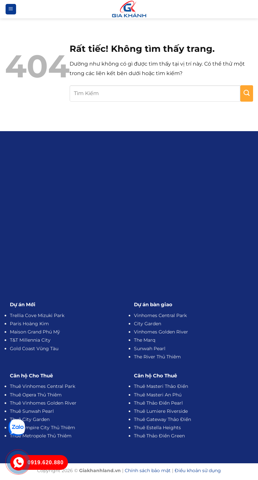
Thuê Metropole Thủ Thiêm (41, 436)
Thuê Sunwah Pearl (32, 411)
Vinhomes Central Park (160, 315)
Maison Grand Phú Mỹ (35, 332)
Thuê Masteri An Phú (158, 395)
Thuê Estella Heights (157, 427)
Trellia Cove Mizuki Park (37, 315)
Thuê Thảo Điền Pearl (158, 403)
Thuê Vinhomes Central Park (42, 386)
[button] (11, 9)
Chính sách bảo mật (148, 470)
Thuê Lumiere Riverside (161, 411)
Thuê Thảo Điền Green (159, 436)
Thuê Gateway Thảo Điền (162, 419)
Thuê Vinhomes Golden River (43, 403)
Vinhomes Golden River (161, 332)
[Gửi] (246, 93)
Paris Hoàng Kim (29, 324)
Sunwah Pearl (149, 348)
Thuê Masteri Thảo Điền (161, 386)
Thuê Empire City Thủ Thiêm (42, 427)
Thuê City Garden (30, 419)
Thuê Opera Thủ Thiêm (36, 395)
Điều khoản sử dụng (198, 470)
